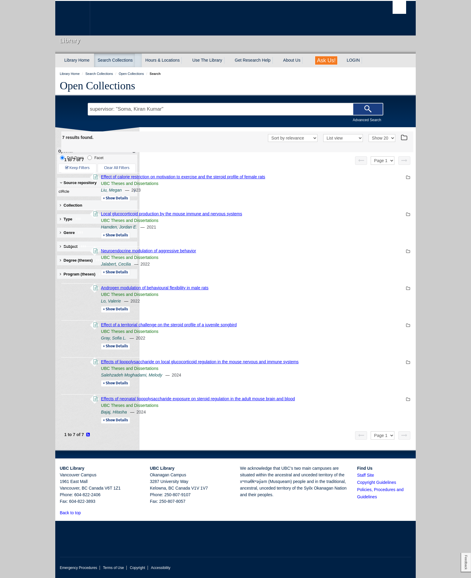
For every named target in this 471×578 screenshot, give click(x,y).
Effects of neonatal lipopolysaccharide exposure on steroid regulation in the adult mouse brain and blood (280, 398)
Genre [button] (72, 232)
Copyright (137, 568)
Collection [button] (71, 205)
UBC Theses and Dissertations (212, 183)
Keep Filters (77, 168)
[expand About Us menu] (305, 60)
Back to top (73, 512)
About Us (292, 60)
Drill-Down (72, 157)
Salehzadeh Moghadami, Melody (214, 375)
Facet (95, 157)
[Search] (368, 109)
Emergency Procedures (78, 568)
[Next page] (404, 160)
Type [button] (70, 219)
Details (197, 198)
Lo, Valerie (193, 301)
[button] (84, 512)
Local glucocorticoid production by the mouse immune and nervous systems (253, 213)
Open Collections (97, 86)
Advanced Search (367, 120)
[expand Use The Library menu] (227, 60)
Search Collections (115, 60)
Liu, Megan (193, 190)
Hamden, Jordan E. (201, 227)
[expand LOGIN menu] (365, 60)
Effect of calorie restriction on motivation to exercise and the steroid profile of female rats (265, 176)
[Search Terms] (235, 109)
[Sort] (293, 138)
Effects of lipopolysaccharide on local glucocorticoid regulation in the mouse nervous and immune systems (282, 361)
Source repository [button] (78, 182)
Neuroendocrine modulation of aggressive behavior (230, 250)
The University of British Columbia (72, 18)
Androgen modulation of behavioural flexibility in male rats (237, 287)
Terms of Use (113, 568)
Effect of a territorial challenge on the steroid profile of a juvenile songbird (251, 324)
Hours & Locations (162, 60)
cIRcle (95, 191)
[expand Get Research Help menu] (276, 60)
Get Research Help (253, 60)
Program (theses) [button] (82, 274)
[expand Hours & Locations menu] (185, 60)
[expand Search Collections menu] (138, 60)
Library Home (77, 60)
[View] (343, 138)
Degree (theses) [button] (81, 260)
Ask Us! (326, 60)
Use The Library (207, 60)
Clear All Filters (116, 168)
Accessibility (160, 568)
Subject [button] (73, 246)
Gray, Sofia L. (196, 338)
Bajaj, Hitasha (196, 412)
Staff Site (365, 475)
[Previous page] (361, 160)
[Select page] (382, 160)
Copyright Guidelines (376, 482)
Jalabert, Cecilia (198, 264)
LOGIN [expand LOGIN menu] (353, 60)
